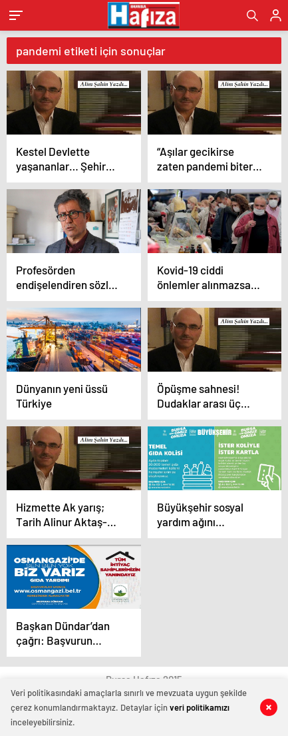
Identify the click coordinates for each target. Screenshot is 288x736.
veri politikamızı (199, 707)
